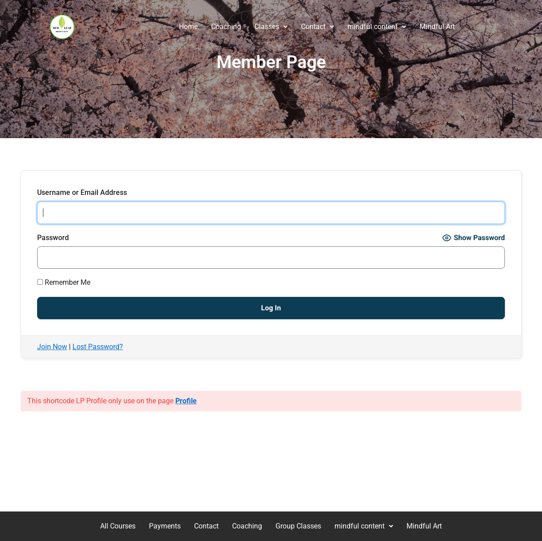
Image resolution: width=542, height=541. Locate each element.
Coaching (226, 26)
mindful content (376, 26)
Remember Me (63, 282)
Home (188, 26)
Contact (317, 26)
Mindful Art (437, 26)
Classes (271, 26)
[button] (271, 27)
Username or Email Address (82, 192)
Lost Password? (97, 346)
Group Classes (298, 526)
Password (53, 237)
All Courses (118, 526)
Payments (165, 526)
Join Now (52, 346)
